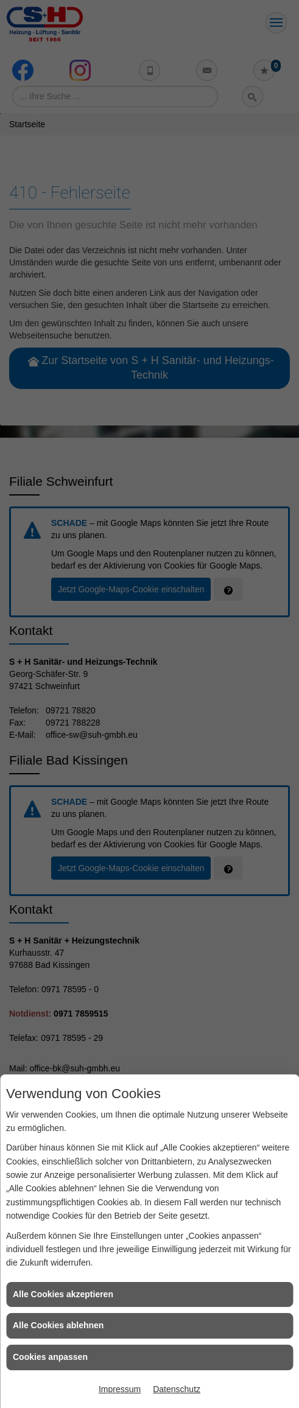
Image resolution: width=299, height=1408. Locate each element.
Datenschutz (176, 1389)
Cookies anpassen (50, 1357)
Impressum (120, 1389)
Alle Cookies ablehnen (58, 1325)
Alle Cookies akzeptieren (63, 1294)
